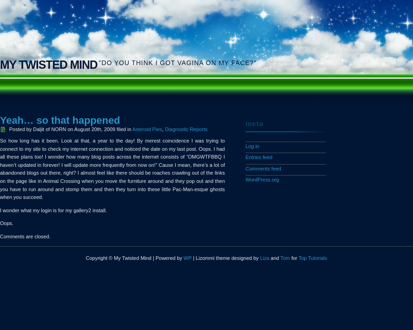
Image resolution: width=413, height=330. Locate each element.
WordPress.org (262, 179)
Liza (264, 258)
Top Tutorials (313, 258)
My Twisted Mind (48, 64)
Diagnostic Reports (186, 129)
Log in (252, 146)
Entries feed (259, 157)
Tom (285, 258)
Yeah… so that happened (60, 120)
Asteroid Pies (147, 129)
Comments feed (263, 168)
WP (188, 258)
